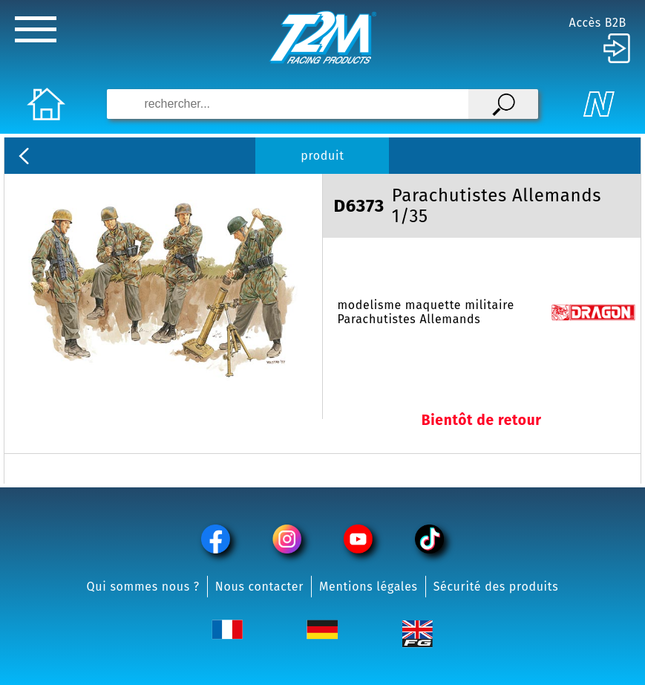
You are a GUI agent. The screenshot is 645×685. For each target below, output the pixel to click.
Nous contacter (259, 587)
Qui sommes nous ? (143, 587)
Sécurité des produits (496, 587)
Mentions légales (368, 587)
